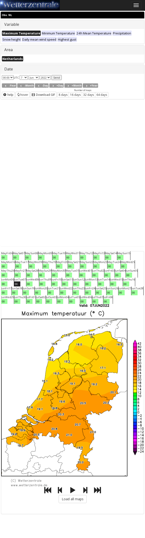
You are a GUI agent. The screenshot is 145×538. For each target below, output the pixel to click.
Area (8, 49)
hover (22, 95)
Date (8, 69)
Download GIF (43, 95)
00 (3, 257)
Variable (11, 24)
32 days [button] (88, 95)
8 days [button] (63, 95)
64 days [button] (101, 95)
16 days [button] (75, 95)
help (8, 95)
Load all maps (73, 499)
